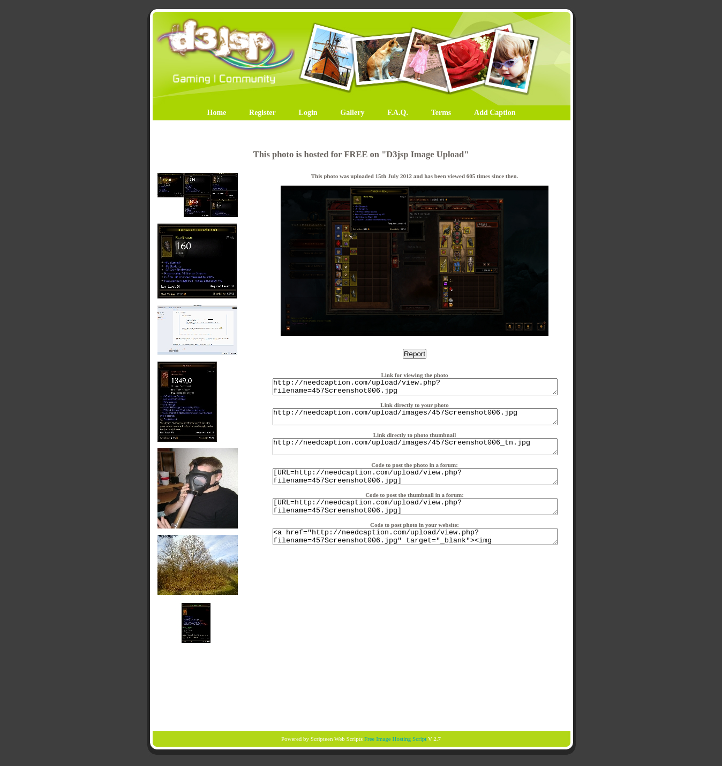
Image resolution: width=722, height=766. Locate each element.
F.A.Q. (397, 113)
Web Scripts (348, 739)
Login (308, 113)
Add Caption (494, 113)
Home (217, 113)
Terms (441, 113)
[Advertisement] (361, 688)
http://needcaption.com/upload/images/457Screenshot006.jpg (415, 421)
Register (262, 113)
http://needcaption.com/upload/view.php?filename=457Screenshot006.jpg (415, 388)
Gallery (352, 113)
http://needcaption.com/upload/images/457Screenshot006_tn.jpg (415, 455)
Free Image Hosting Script (395, 739)
